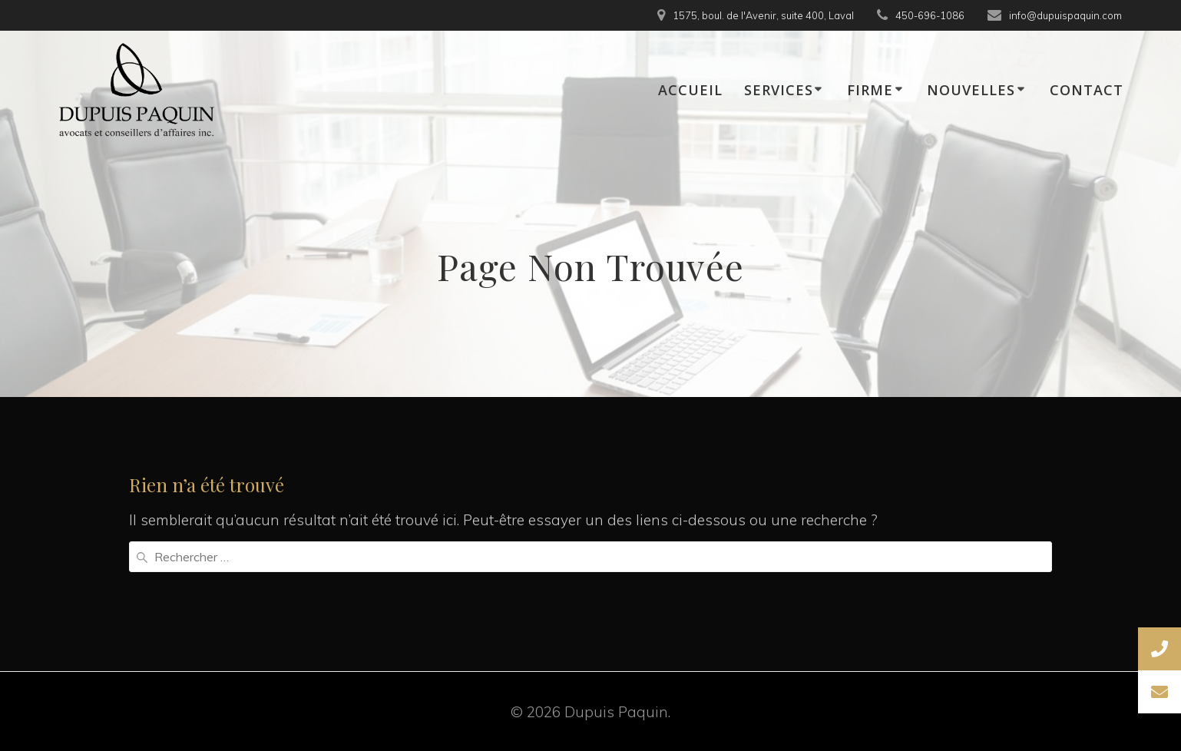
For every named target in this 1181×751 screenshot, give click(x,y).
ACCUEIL (690, 90)
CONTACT (1086, 90)
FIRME (870, 90)
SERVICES (778, 90)
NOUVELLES (971, 90)
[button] (1159, 691)
